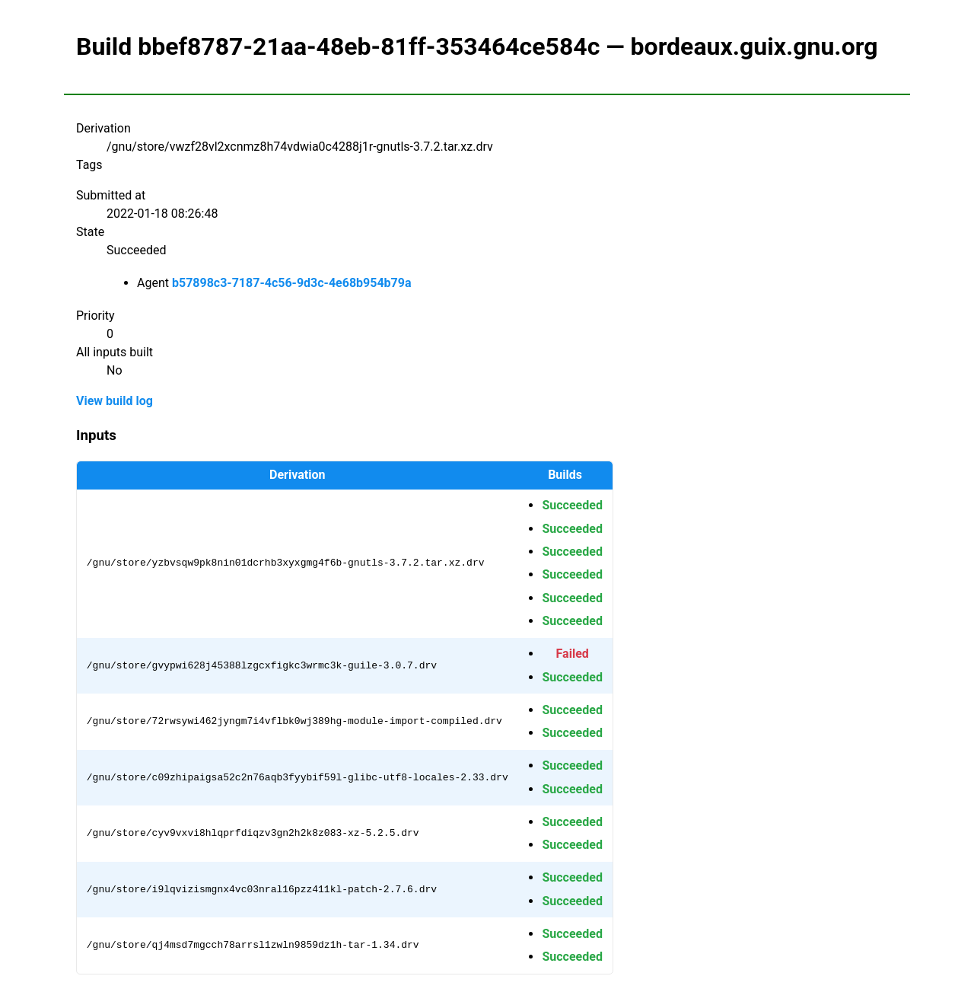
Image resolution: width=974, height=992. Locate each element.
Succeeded (572, 505)
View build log (114, 401)
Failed (572, 653)
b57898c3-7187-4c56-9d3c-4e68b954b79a (292, 283)
